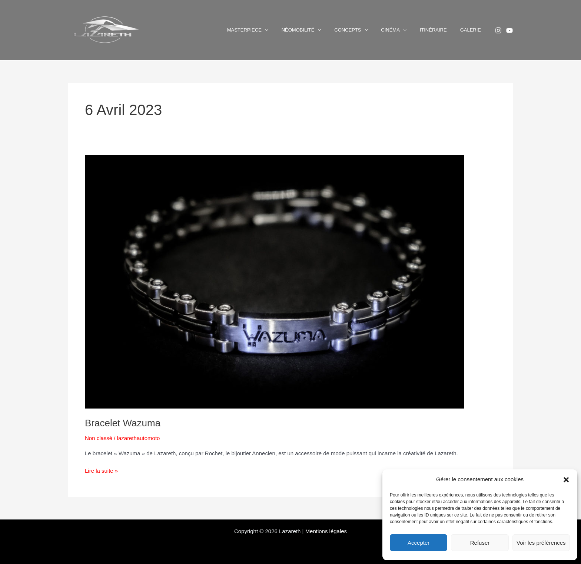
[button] (566, 479)
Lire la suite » (101, 470)
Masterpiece (288, 30)
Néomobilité (335, 30)
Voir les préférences (541, 543)
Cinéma (412, 30)
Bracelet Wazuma (122, 423)
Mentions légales (326, 531)
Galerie (474, 30)
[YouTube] (509, 30)
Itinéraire (444, 30)
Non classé (98, 438)
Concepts (377, 30)
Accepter (418, 543)
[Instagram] (498, 30)
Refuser (480, 543)
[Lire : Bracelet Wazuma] (274, 281)
